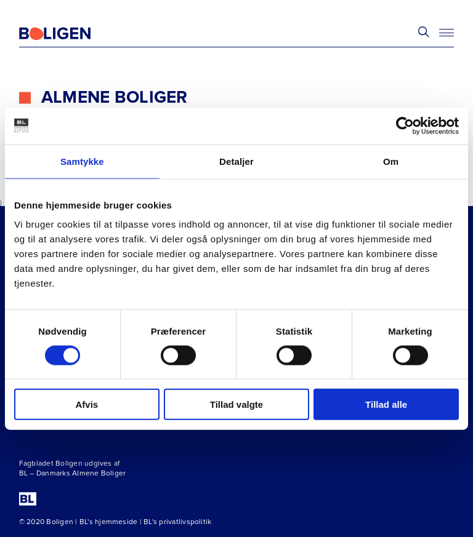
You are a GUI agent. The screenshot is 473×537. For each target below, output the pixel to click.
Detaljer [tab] (236, 161)
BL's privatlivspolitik (177, 522)
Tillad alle (386, 404)
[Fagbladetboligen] (70, 33)
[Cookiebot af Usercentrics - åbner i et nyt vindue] (405, 125)
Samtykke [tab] (82, 161)
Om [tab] (390, 161)
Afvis (86, 404)
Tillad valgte (236, 404)
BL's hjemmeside (108, 522)
